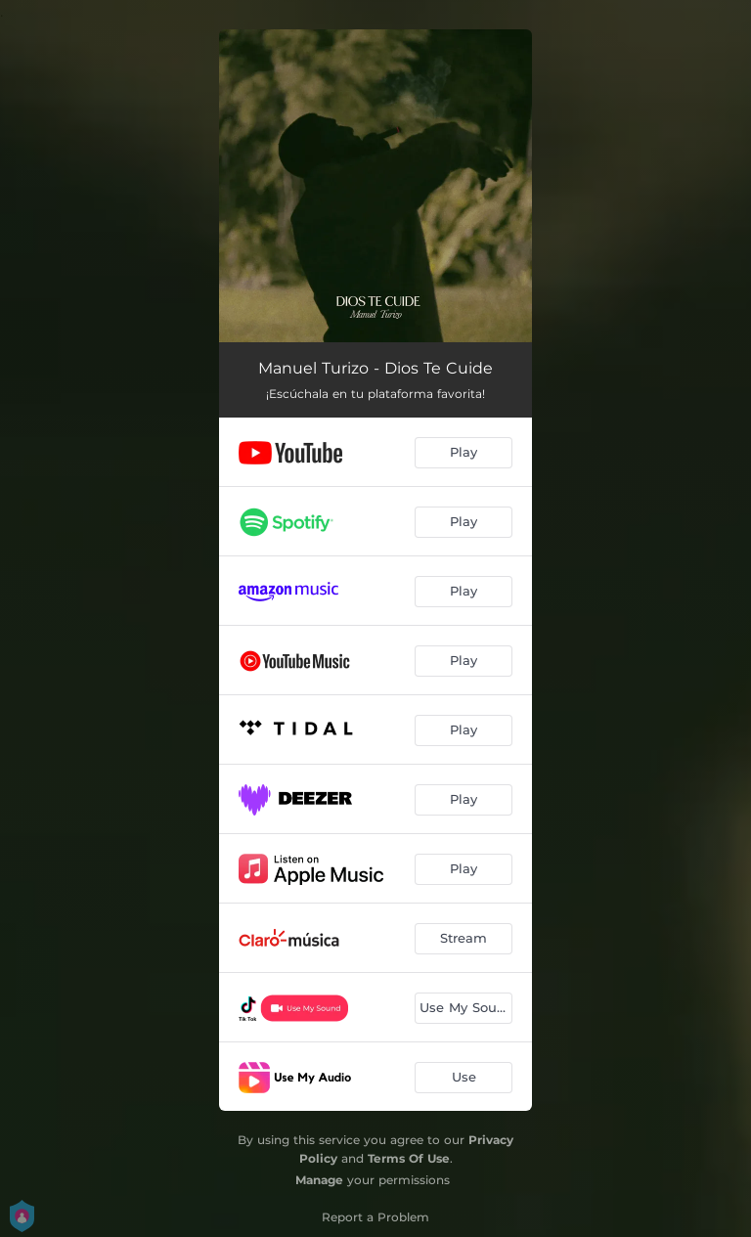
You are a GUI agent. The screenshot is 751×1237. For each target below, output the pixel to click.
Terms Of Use (409, 1158)
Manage (319, 1179)
